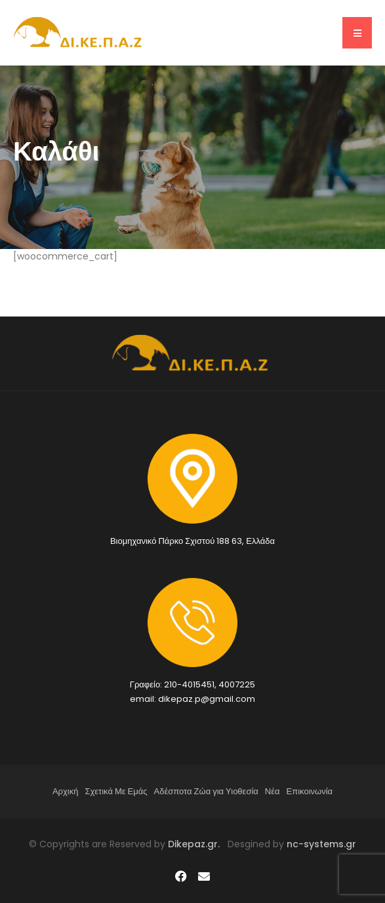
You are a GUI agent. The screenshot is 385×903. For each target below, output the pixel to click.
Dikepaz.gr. (198, 844)
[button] (357, 32)
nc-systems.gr (320, 844)
